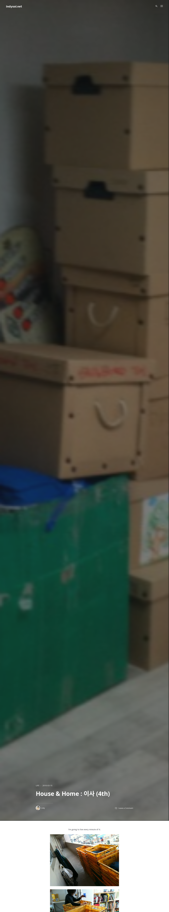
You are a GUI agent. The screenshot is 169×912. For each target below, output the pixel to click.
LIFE (37, 785)
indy (40, 808)
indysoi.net (14, 6)
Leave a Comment (125, 808)
